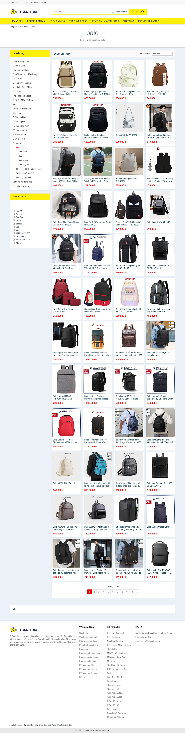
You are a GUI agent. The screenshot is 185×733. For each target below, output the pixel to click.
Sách (15, 104)
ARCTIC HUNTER (22, 240)
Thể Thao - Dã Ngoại (22, 96)
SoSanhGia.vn (90, 730)
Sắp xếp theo (144, 54)
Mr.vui (17, 243)
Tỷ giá (26, 725)
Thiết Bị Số (128, 21)
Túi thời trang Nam (21, 126)
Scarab (17, 224)
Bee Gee (18, 217)
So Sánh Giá (103, 730)
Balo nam (22, 152)
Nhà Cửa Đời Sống (78, 21)
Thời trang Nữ (19, 121)
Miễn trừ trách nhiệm (88, 645)
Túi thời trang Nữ (20, 130)
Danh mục (24, 2)
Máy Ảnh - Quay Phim (22, 87)
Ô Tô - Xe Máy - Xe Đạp (23, 100)
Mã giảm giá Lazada (88, 669)
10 (132, 592)
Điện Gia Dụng (58, 21)
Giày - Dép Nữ (19, 139)
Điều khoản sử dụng (88, 641)
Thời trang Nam (20, 117)
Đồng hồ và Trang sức (22, 182)
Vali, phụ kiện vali (23, 177)
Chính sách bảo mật (88, 637)
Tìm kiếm (138, 11)
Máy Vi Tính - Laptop (148, 21)
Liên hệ (43, 2)
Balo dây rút (23, 164)
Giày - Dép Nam (19, 134)
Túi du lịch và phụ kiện (25, 173)
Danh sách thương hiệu (89, 653)
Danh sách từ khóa (87, 661)
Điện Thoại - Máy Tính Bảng (105, 21)
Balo (18, 147)
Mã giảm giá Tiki (86, 665)
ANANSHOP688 (21, 233)
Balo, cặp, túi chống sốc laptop (29, 169)
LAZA (17, 220)
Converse (18, 236)
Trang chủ (14, 2)
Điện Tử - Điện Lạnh (36, 21)
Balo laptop (23, 160)
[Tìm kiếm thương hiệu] (82, 12)
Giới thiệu (34, 2)
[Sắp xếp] (162, 54)
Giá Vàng (52, 725)
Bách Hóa (17, 113)
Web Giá (60, 725)
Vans (16, 227)
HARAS (17, 211)
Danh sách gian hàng (88, 657)
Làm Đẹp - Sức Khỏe (22, 109)
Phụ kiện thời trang (21, 186)
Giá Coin (69, 725)
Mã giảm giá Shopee (88, 673)
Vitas (17, 230)
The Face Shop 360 (38, 725)
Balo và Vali (24, 27)
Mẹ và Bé (17, 91)
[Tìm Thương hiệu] (30, 205)
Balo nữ (21, 156)
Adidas (17, 214)
